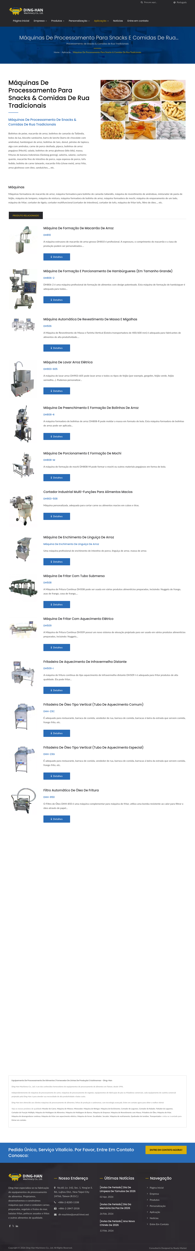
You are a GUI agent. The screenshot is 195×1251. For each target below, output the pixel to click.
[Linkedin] (17, 1225)
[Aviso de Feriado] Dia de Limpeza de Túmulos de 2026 (118, 1188)
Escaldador (97, 1115)
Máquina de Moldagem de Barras (79, 1111)
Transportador (155, 1115)
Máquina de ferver (84, 1115)
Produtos (57, 21)
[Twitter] (13, 1225)
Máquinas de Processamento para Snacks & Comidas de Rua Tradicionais (107, 52)
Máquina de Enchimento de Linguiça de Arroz (79, 537)
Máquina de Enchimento (110, 1108)
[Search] (157, 2)
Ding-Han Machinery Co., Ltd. (39, 1246)
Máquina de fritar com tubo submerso (75, 575)
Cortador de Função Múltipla (23, 1111)
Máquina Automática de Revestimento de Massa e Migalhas (91, 319)
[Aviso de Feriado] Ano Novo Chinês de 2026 (117, 1222)
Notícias (118, 21)
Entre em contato (138, 21)
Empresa (40, 21)
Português (182, 2)
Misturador (78, 1108)
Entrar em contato (19, 1119)
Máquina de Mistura (65, 1108)
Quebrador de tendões (140, 1115)
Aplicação (101, 21)
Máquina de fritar (164, 1111)
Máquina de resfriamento (120, 1115)
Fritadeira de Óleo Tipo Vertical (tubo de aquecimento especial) (95, 746)
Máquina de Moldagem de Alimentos (50, 1111)
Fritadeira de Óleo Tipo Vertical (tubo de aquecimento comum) (95, 704)
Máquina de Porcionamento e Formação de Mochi (83, 453)
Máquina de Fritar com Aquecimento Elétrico (79, 618)
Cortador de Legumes (129, 1108)
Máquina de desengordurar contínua (26, 1115)
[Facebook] (10, 1225)
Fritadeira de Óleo (149, 1111)
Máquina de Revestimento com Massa (126, 1111)
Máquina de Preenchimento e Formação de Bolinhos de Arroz (92, 407)
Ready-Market (180, 1247)
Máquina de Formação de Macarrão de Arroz (79, 228)
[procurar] (142, 2)
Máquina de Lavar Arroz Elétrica (68, 362)
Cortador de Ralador (147, 1108)
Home (56, 52)
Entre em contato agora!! (166, 1149)
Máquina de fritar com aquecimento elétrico (58, 1115)
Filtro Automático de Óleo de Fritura (72, 789)
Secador (106, 1115)
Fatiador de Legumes (164, 1108)
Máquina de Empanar (101, 1111)
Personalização (79, 21)
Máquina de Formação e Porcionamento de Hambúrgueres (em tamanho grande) (110, 271)
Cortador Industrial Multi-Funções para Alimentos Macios (89, 491)
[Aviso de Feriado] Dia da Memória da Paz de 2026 (115, 1205)
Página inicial (21, 21)
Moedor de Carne (49, 1108)
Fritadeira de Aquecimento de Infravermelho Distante (86, 661)
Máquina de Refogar (92, 1108)
